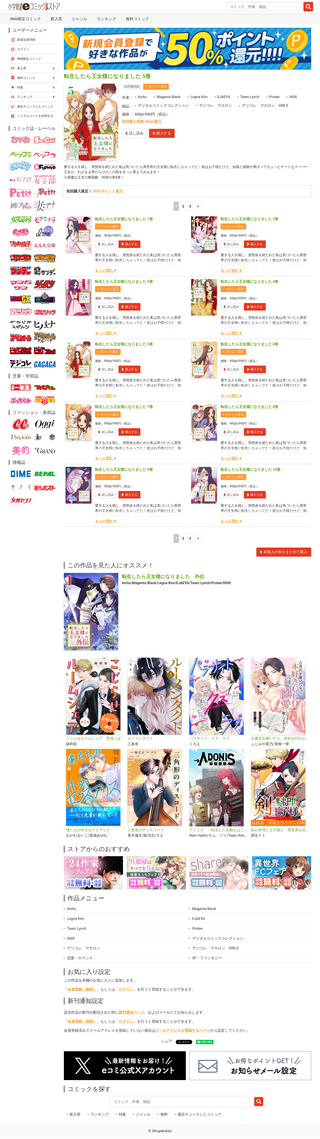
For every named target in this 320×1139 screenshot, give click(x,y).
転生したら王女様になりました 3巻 (124, 282)
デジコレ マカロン (215, 105)
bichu (142, 97)
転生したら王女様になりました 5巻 (124, 345)
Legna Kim (199, 97)
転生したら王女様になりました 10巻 (250, 470)
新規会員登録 (26, 39)
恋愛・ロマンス (80, 958)
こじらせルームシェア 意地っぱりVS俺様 (95, 739)
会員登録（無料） (82, 990)
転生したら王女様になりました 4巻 (249, 282)
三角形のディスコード (146, 830)
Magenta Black (168, 97)
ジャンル (79, 19)
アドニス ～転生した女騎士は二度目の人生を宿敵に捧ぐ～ (218, 830)
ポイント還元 (158, 86)
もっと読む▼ (106, 271)
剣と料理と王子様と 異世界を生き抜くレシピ (280, 830)
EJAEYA (223, 97)
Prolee (274, 97)
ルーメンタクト (140, 739)
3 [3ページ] (190, 207)
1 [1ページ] (176, 207)
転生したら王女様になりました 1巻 (124, 219)
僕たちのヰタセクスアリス (88, 830)
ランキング (106, 19)
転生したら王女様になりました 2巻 (249, 219)
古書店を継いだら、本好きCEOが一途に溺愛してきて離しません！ (280, 739)
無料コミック (137, 19)
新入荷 (56, 19)
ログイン (126, 990)
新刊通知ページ (131, 1013)
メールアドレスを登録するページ (182, 1031)
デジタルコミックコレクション (163, 105)
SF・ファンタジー (207, 958)
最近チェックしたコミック (200, 1115)
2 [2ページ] (183, 207)
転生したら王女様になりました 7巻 (124, 407)
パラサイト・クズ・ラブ (209, 739)
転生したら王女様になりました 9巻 (124, 470)
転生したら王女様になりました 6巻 (249, 345)
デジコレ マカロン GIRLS (265, 105)
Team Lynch (249, 97)
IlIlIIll (293, 97)
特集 (122, 1115)
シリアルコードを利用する (35, 116)
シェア (166, 1042)
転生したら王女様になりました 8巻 (249, 407)
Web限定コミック (25, 19)
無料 (164, 1115)
